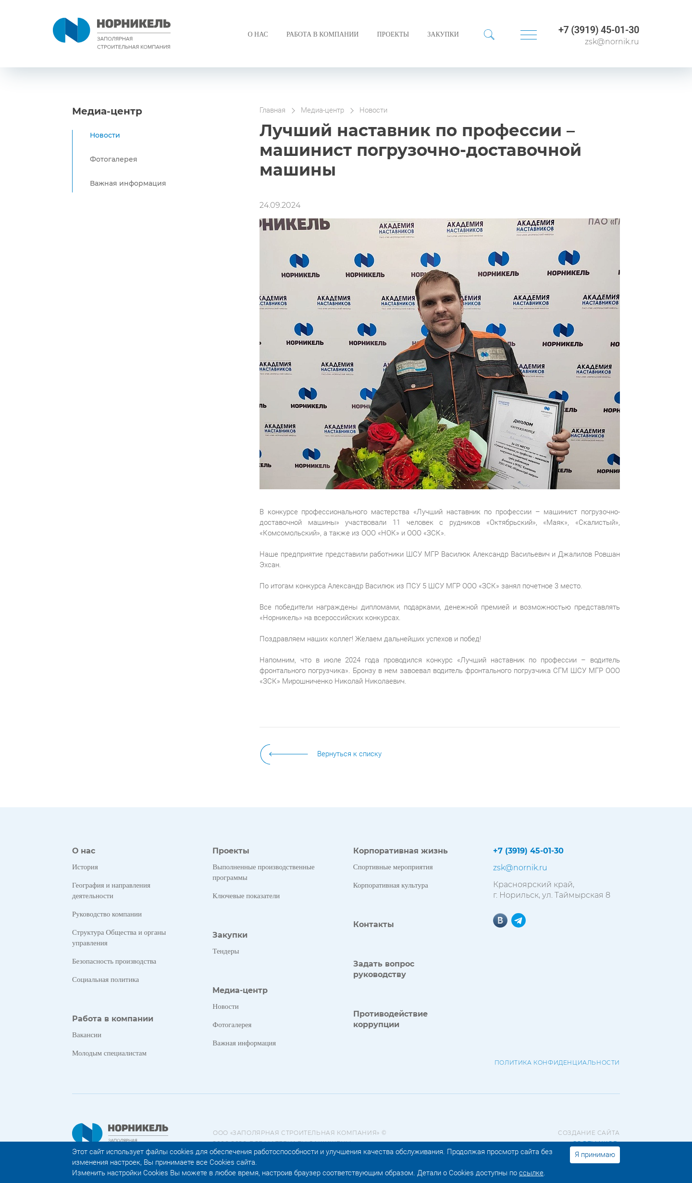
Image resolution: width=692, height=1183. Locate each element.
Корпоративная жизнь (400, 850)
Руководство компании (107, 914)
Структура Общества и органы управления (119, 938)
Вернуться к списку (349, 754)
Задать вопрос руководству (383, 969)
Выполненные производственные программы (263, 872)
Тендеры (225, 951)
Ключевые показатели (246, 896)
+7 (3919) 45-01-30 (598, 30)
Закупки (443, 34)
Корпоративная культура (390, 885)
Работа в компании (322, 34)
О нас (257, 34)
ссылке (531, 1173)
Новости (105, 135)
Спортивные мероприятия (393, 867)
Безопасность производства (114, 961)
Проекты (393, 34)
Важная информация (128, 183)
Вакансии (86, 1035)
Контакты (373, 924)
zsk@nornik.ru (612, 41)
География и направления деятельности (111, 890)
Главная (272, 110)
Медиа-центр (107, 111)
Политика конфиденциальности (557, 1062)
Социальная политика (105, 979)
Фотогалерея (113, 159)
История (85, 867)
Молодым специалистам (109, 1053)
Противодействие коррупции (390, 1019)
